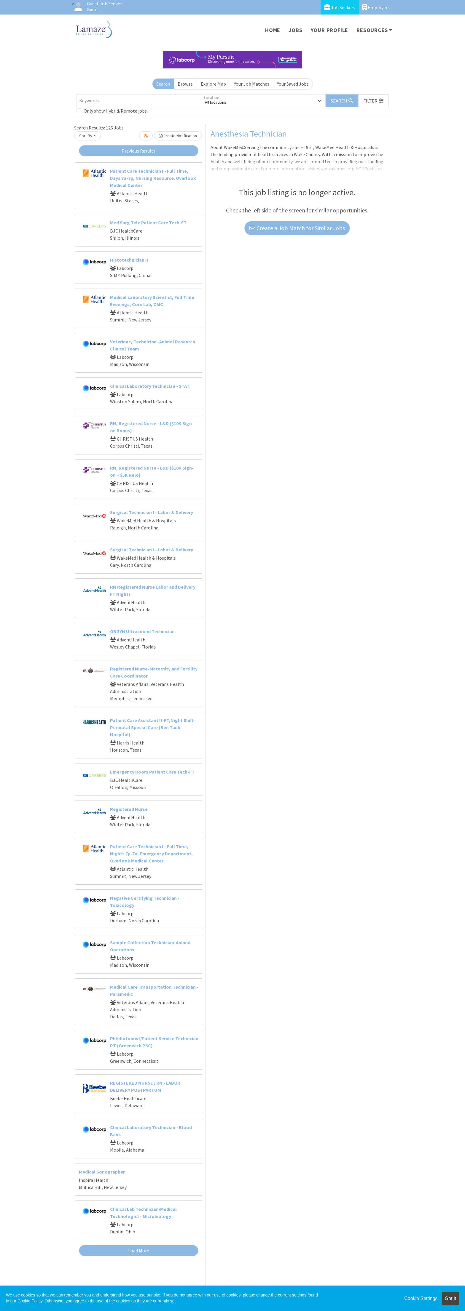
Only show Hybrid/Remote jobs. (116, 111)
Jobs (295, 30)
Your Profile (329, 30)
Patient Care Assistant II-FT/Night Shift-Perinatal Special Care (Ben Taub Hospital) (152, 727)
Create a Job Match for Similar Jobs (297, 228)
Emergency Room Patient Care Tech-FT (152, 772)
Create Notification (178, 135)
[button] (373, 100)
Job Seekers (339, 7)
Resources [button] (372, 30)
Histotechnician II (129, 260)
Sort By (85, 135)
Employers (376, 7)
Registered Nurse (129, 809)
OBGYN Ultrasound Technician (142, 631)
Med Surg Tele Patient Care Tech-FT (148, 222)
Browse (185, 84)
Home (272, 30)
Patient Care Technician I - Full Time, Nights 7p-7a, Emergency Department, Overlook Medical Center (151, 853)
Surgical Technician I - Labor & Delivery (151, 512)
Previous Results (138, 151)
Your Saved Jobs (293, 84)
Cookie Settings (420, 1298)
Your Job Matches (251, 84)
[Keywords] (139, 100)
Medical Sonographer (102, 1172)
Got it (450, 1298)
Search (163, 84)
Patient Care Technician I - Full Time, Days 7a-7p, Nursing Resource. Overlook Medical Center (153, 178)
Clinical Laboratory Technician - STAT (149, 386)
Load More (138, 1251)
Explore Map (213, 84)
